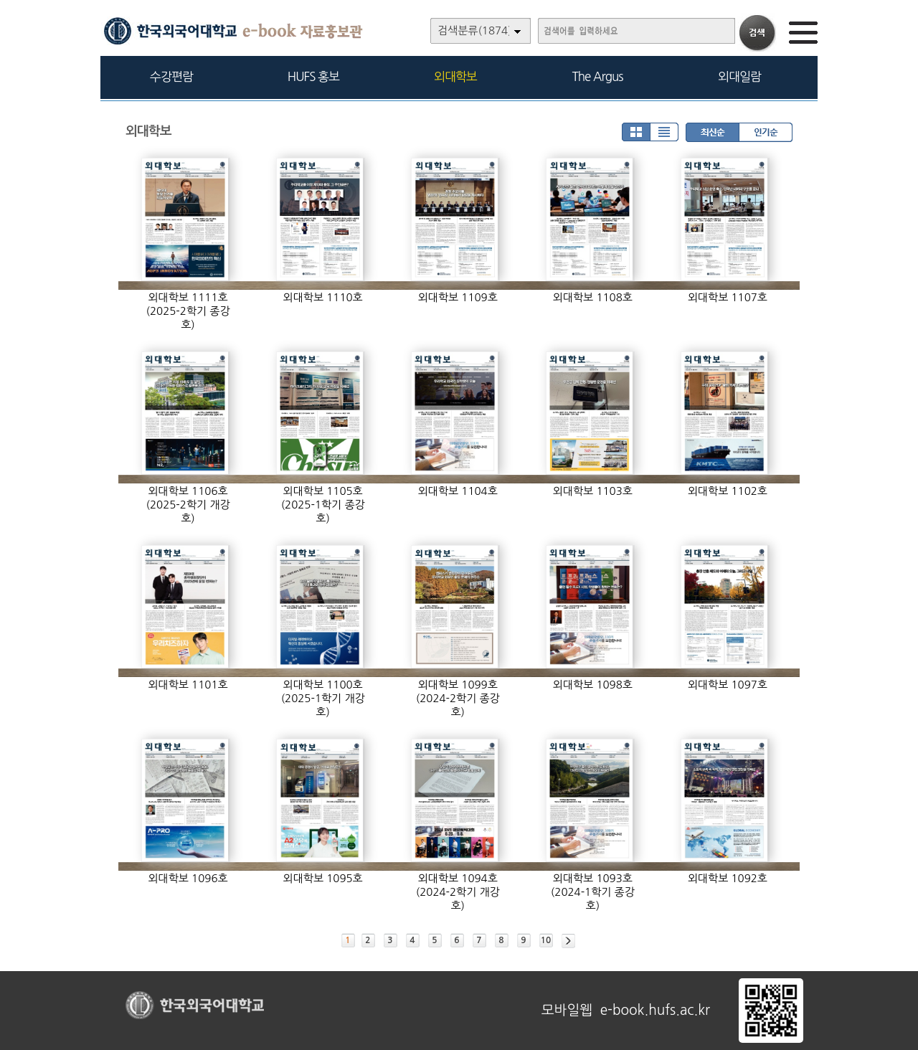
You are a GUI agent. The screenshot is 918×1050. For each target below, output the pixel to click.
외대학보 (455, 76)
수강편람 (171, 76)
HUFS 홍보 (313, 76)
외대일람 (739, 76)
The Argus (597, 76)
